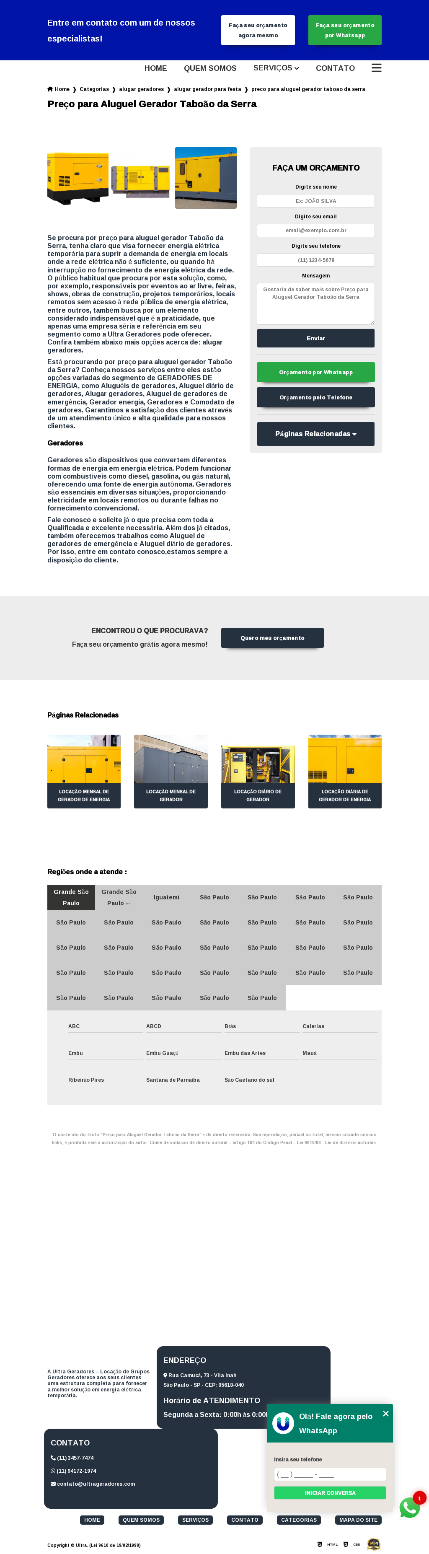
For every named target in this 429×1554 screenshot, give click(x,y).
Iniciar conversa (330, 1493)
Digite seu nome (316, 187)
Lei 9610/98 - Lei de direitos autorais (336, 1143)
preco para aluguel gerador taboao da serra (308, 89)
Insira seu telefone (298, 1459)
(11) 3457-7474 (72, 1458)
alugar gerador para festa (207, 89)
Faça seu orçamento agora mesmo (258, 30)
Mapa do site (358, 1520)
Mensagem (316, 275)
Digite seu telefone (316, 246)
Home (156, 68)
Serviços (272, 68)
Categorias (94, 89)
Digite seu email (316, 216)
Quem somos (210, 68)
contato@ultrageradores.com (93, 1484)
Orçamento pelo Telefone (316, 397)
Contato (335, 68)
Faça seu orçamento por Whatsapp (345, 30)
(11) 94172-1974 (73, 1471)
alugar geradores (141, 89)
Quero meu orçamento (272, 638)
